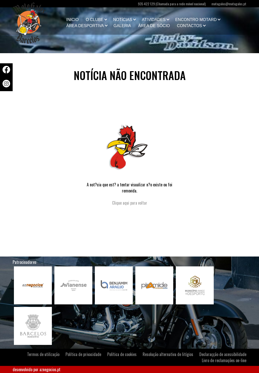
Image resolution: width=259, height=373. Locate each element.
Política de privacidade (83, 354)
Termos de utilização (43, 354)
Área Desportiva (85, 26)
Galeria (122, 26)
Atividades (154, 19)
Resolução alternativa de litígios (168, 354)
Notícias (122, 19)
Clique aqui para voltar (129, 203)
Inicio (72, 19)
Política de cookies (122, 354)
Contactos (189, 26)
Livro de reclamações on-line (224, 360)
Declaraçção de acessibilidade (222, 354)
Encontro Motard (196, 19)
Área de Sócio (154, 26)
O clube (94, 19)
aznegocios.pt (49, 369)
